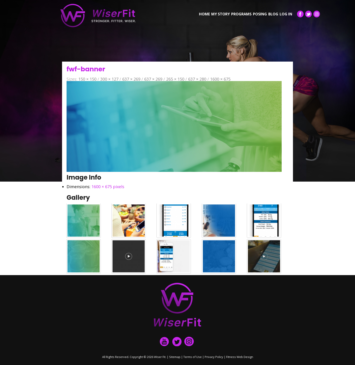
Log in (286, 14)
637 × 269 (131, 79)
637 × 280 (197, 79)
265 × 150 (175, 79)
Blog (273, 14)
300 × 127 (109, 79)
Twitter (308, 14)
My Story (220, 14)
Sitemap (174, 357)
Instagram (316, 14)
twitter (177, 341)
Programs (241, 14)
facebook (164, 341)
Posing (260, 14)
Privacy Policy (214, 357)
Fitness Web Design (239, 357)
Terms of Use (192, 357)
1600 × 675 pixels (107, 186)
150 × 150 (87, 79)
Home (204, 14)
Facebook (300, 14)
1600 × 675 (220, 79)
